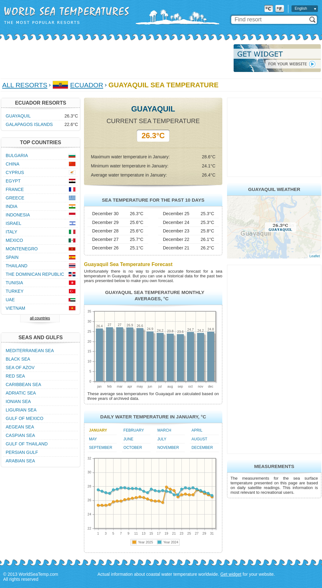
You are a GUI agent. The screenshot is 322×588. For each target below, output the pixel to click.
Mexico (14, 240)
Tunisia (14, 282)
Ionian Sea (18, 401)
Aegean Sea (20, 426)
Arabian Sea (20, 460)
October (133, 447)
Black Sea (18, 359)
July (162, 439)
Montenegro (22, 248)
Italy (11, 231)
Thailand (16, 265)
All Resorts (24, 85)
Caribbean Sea (23, 384)
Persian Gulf (22, 452)
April (197, 430)
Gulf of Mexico (24, 418)
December (202, 447)
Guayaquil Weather (274, 189)
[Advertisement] (115, 58)
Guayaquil (18, 115)
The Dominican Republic (35, 274)
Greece (15, 197)
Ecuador (86, 85)
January (98, 430)
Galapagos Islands (29, 124)
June (128, 439)
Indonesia (18, 214)
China (12, 163)
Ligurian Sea (21, 409)
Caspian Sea (20, 435)
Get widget (231, 574)
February (134, 430)
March (164, 430)
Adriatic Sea (21, 392)
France (15, 189)
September (100, 447)
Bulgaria (17, 155)
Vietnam (15, 308)
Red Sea (15, 375)
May (93, 439)
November (168, 447)
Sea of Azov (20, 367)
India (11, 206)
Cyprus (15, 172)
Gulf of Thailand (27, 443)
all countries (40, 318)
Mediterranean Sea (30, 350)
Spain (12, 257)
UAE (10, 299)
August (199, 439)
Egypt (13, 180)
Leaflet (314, 256)
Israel (13, 223)
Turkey (15, 291)
